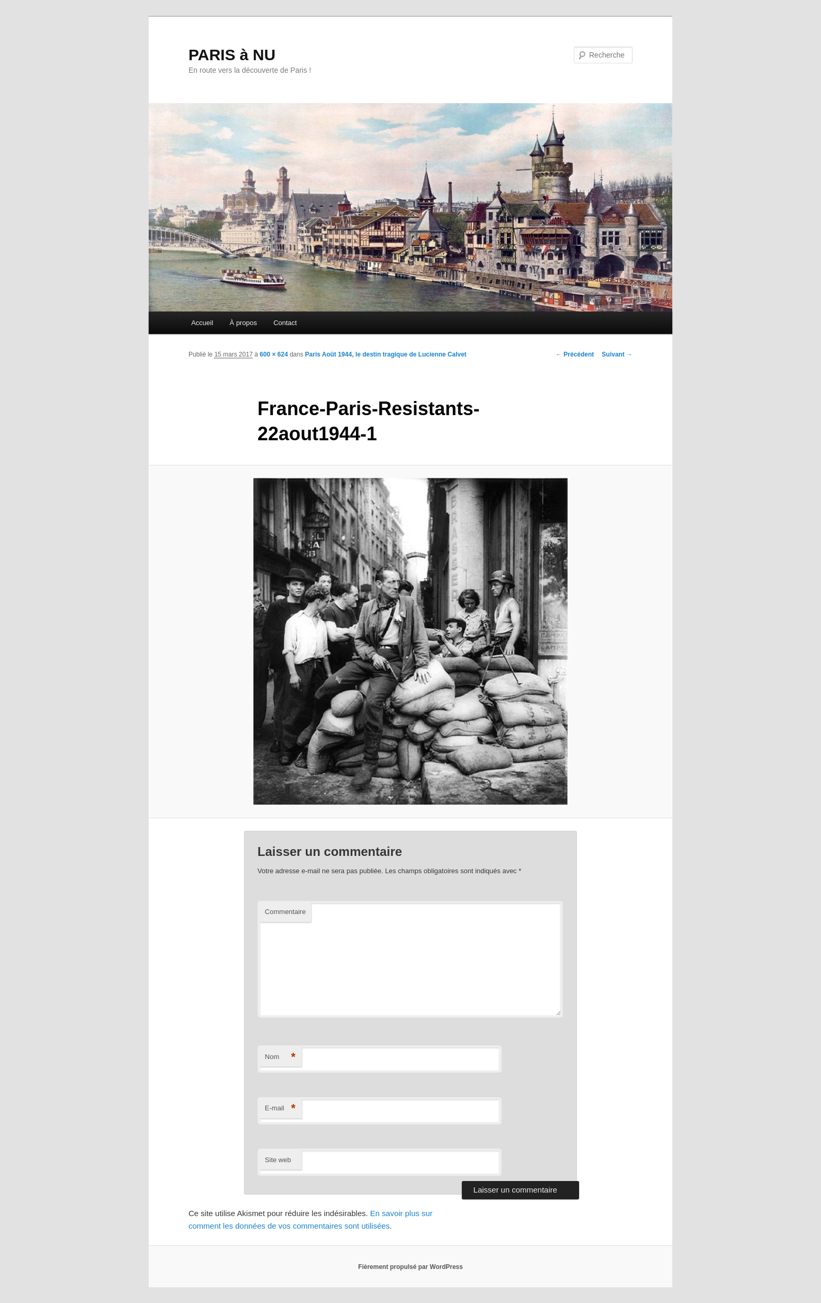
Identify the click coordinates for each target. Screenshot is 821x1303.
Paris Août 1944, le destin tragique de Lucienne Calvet (386, 354)
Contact (285, 323)
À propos (243, 323)
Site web (278, 1160)
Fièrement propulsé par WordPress (410, 1267)
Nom (280, 1057)
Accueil (202, 323)
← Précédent (575, 354)
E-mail (280, 1108)
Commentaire (285, 912)
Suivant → (617, 354)
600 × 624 (274, 354)
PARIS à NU (231, 54)
